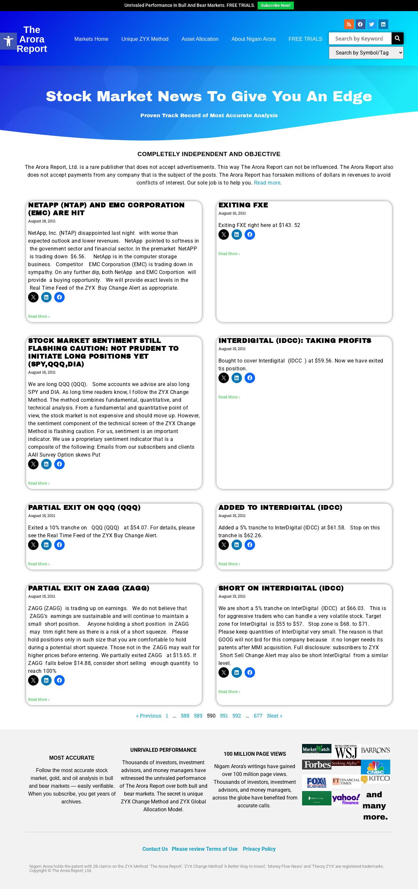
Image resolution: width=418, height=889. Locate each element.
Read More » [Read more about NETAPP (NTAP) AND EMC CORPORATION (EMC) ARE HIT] (39, 316)
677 (258, 715)
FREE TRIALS (305, 39)
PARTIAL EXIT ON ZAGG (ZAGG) (89, 588)
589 (198, 715)
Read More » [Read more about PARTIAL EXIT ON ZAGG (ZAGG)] (39, 699)
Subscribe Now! (276, 5)
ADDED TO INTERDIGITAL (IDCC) (280, 507)
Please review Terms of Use (205, 849)
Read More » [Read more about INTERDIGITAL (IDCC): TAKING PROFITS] (229, 397)
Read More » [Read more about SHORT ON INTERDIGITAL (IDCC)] (229, 691)
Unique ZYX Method (145, 39)
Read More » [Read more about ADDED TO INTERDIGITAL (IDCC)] (229, 564)
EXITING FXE (243, 205)
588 (185, 715)
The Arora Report (32, 39)
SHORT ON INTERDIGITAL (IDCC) (281, 588)
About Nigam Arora (254, 39)
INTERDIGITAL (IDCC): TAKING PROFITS (295, 340)
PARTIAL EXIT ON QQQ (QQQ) (84, 507)
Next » (274, 715)
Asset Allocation (200, 39)
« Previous (148, 715)
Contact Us (155, 849)
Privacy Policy (259, 849)
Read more (267, 183)
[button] (8, 41)
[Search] (398, 38)
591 (224, 715)
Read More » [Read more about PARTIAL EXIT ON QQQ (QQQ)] (39, 564)
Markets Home (91, 39)
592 (237, 715)
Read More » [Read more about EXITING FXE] (229, 253)
